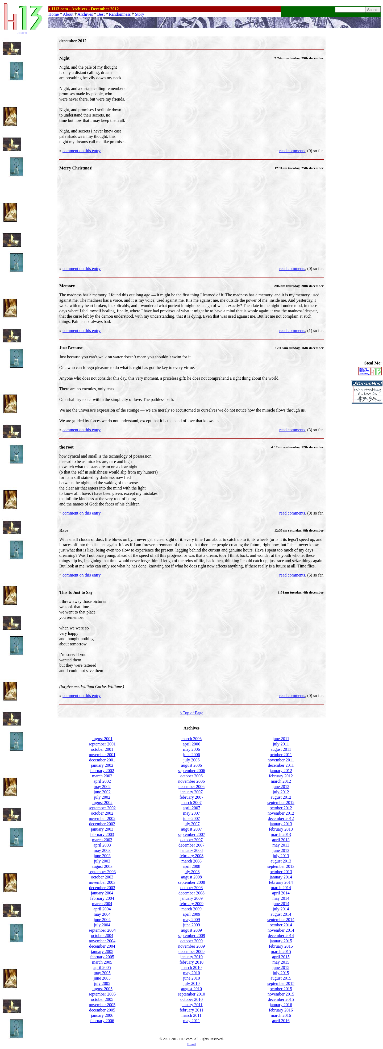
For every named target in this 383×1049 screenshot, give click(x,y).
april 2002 (102, 781)
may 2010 (191, 973)
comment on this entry (82, 150)
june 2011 (281, 738)
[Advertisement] (367, 116)
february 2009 (191, 903)
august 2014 (280, 914)
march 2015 (281, 951)
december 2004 (102, 946)
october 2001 (102, 749)
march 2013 (281, 834)
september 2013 (280, 866)
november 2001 (102, 754)
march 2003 (102, 839)
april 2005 (102, 967)
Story (139, 14)
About (68, 14)
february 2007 (191, 797)
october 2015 (281, 988)
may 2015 (280, 962)
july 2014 (281, 909)
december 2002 (102, 824)
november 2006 (191, 781)
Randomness (120, 14)
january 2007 (191, 792)
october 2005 (102, 999)
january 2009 (191, 898)
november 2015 (281, 994)
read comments (292, 150)
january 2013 (281, 824)
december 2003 (102, 887)
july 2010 (192, 983)
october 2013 (281, 871)
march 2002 (102, 776)
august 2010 (191, 988)
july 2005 (102, 983)
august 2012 (280, 797)
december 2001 (102, 760)
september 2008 (191, 882)
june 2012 (280, 786)
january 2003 (102, 829)
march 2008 (191, 861)
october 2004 (102, 935)
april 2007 (191, 808)
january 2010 (191, 957)
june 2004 (102, 919)
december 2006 (191, 786)
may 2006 (191, 749)
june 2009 (191, 925)
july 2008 (192, 871)
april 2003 (102, 845)
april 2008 (191, 866)
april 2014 (280, 893)
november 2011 (281, 760)
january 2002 (102, 765)
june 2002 (102, 792)
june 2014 (280, 903)
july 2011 (281, 744)
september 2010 (191, 994)
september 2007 (191, 834)
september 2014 (280, 919)
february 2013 (281, 829)
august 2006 (191, 765)
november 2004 (102, 941)
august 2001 (102, 738)
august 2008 (191, 877)
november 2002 (102, 818)
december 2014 (281, 935)
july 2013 (281, 855)
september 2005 (102, 994)
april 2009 (191, 914)
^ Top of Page (191, 713)
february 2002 (102, 770)
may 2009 (191, 919)
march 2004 (102, 903)
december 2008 (191, 893)
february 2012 (281, 776)
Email (191, 1044)
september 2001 (102, 744)
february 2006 (102, 1020)
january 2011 (191, 1004)
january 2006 (102, 1015)
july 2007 (192, 824)
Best (101, 14)
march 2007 (191, 802)
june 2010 (191, 978)
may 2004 (102, 914)
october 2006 (191, 776)
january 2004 (102, 893)
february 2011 (191, 1010)
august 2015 (280, 978)
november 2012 (281, 813)
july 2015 (281, 973)
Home (53, 14)
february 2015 (281, 946)
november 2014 (281, 930)
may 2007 (191, 813)
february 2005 (102, 957)
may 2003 (102, 850)
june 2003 (102, 855)
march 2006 (191, 738)
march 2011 (191, 1015)
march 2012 (281, 781)
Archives (85, 14)
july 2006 (192, 760)
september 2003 (102, 871)
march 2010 (191, 967)
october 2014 (281, 925)
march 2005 (102, 962)
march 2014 (281, 887)
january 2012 (281, 770)
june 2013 (280, 850)
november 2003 (102, 882)
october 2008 (191, 887)
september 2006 (191, 770)
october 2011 (281, 754)
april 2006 (191, 744)
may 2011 (191, 1020)
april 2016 (280, 1020)
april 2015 (280, 957)
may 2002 (102, 786)
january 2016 (281, 1004)
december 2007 (191, 845)
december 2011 (281, 765)
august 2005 (102, 988)
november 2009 (191, 946)
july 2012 (281, 792)
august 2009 (191, 930)
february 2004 (102, 898)
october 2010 (191, 999)
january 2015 (281, 941)
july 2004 (102, 925)
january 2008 (191, 850)
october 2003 (102, 877)
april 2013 (280, 839)
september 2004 (102, 930)
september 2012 (280, 802)
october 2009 (191, 941)
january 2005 (102, 951)
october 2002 (102, 813)
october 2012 (281, 808)
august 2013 (280, 861)
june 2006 (191, 754)
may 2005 (102, 973)
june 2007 (191, 818)
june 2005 (102, 978)
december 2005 (102, 1010)
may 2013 (280, 845)
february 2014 (281, 882)
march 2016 (281, 1015)
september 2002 (102, 808)
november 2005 (102, 1004)
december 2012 (281, 818)
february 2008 (191, 855)
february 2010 (191, 962)
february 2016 (281, 1010)
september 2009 (191, 935)
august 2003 (102, 866)
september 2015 (280, 983)
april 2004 (102, 909)
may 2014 (280, 898)
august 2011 (280, 749)
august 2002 (102, 802)
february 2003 (102, 834)
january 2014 (281, 877)
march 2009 (191, 909)
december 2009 (191, 951)
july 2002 (102, 797)
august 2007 (191, 829)
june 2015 (280, 967)
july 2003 (102, 861)
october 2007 (191, 839)
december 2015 (281, 999)
